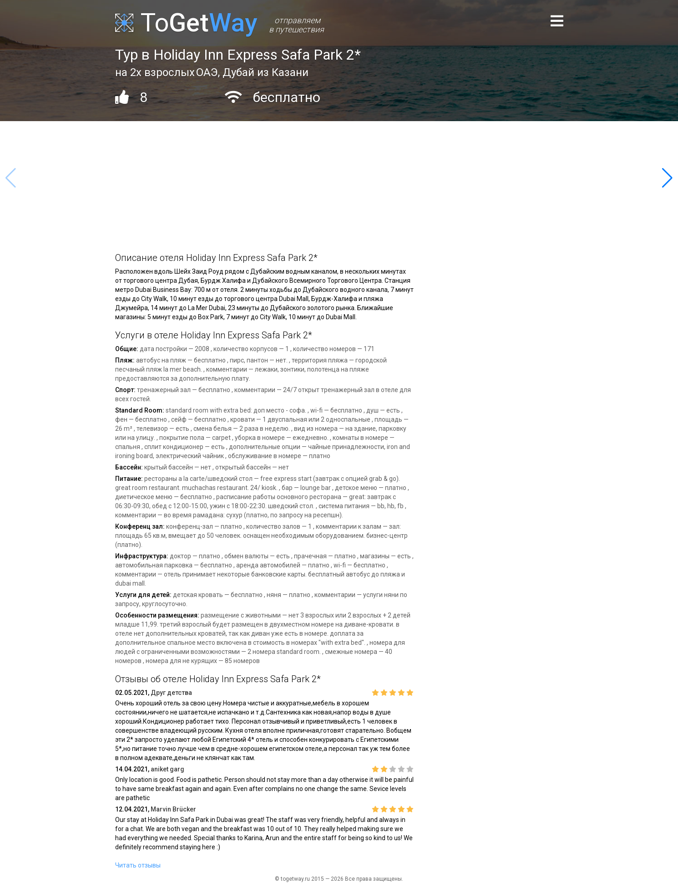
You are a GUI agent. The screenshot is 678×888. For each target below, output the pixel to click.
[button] (667, 178)
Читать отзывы (138, 865)
